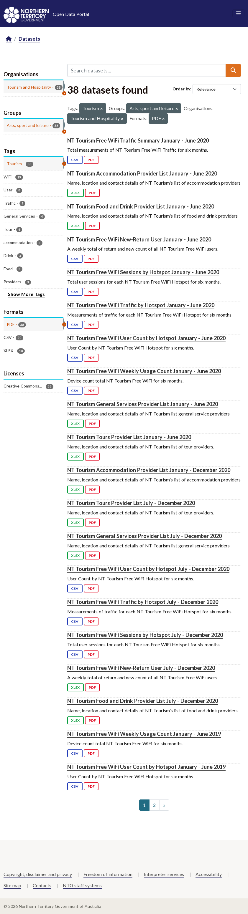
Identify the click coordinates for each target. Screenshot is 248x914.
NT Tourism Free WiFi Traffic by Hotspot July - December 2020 (142, 602)
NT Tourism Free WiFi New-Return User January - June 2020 (139, 239)
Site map (12, 885)
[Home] (9, 39)
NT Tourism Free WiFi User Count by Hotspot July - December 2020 (148, 569)
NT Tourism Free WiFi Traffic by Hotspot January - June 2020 (140, 305)
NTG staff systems (82, 885)
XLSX (75, 193)
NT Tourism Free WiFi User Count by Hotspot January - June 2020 (146, 338)
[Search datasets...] (146, 70)
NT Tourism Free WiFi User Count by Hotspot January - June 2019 (146, 767)
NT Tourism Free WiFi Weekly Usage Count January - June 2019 (144, 734)
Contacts (42, 885)
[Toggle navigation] (238, 13)
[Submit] (233, 70)
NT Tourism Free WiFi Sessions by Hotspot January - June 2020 (143, 272)
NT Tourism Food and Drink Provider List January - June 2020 (140, 206)
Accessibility (209, 874)
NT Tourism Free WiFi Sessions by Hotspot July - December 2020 (145, 635)
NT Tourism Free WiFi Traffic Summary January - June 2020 (138, 140)
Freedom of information (107, 874)
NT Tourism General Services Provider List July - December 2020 (144, 536)
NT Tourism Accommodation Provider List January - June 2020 (142, 173)
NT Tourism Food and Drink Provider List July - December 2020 (142, 701)
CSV (74, 160)
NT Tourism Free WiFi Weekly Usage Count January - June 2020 (144, 371)
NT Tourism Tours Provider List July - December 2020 (131, 503)
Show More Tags (26, 294)
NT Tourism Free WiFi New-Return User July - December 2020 (141, 668)
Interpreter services (164, 874)
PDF (91, 160)
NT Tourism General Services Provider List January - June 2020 (142, 404)
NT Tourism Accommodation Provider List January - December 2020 (148, 470)
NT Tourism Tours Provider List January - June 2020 (129, 437)
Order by (181, 88)
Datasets (29, 39)
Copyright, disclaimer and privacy (38, 874)
